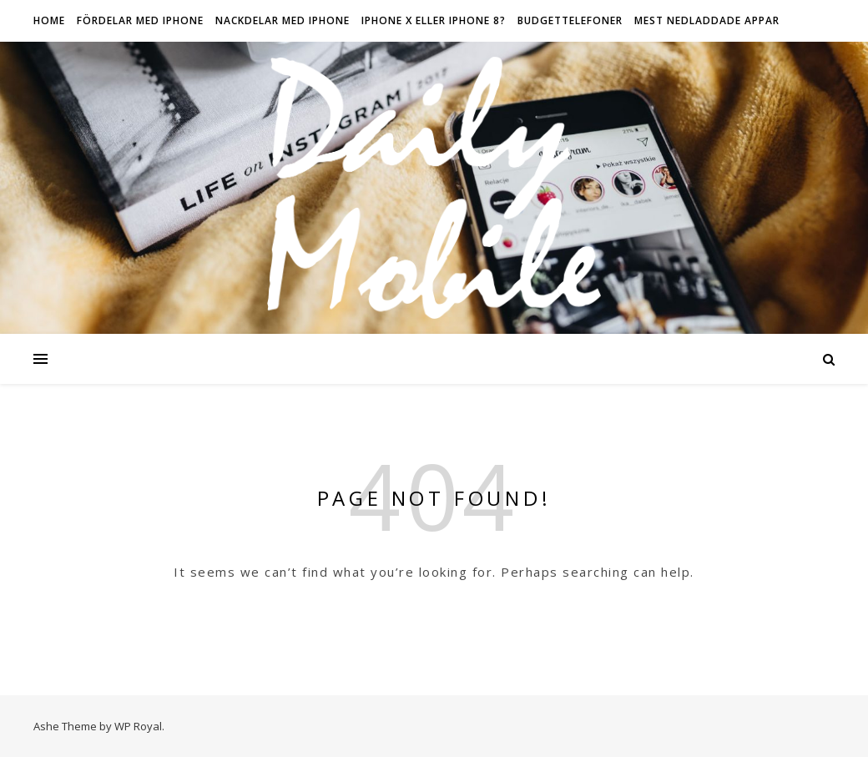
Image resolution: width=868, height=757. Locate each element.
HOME (49, 20)
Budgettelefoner (570, 20)
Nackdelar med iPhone (282, 20)
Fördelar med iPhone (140, 20)
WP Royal (138, 726)
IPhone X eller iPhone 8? (433, 20)
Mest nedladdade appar (707, 20)
